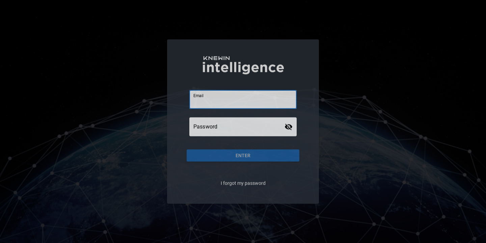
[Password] (236, 126)
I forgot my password (243, 183)
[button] (243, 155)
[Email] (243, 99)
